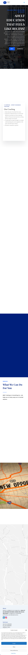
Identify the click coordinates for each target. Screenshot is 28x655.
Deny (14, 647)
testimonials (20, 49)
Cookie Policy (13, 653)
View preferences (14, 650)
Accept (14, 643)
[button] (26, 630)
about (12, 49)
